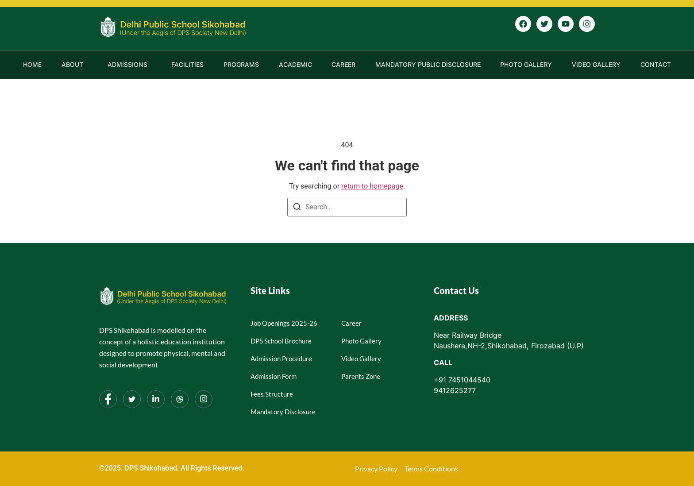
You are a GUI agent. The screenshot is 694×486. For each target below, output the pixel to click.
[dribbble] (180, 399)
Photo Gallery (526, 64)
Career (343, 64)
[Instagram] (203, 399)
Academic (295, 64)
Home (32, 64)
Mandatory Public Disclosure (428, 64)
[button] (75, 64)
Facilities (187, 64)
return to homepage (372, 186)
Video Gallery (596, 64)
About (72, 64)
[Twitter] (132, 399)
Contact (655, 64)
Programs (241, 64)
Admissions (127, 64)
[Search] (296, 208)
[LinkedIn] (156, 399)
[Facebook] (108, 399)
